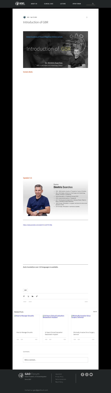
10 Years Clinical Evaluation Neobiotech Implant (53, 333)
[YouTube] (91, 374)
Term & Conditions (60, 379)
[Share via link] (37, 296)
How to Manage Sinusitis (24, 332)
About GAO (58, 374)
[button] (63, 3)
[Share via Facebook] (24, 296)
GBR (25, 290)
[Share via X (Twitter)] (28, 296)
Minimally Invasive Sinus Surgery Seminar (84, 333)
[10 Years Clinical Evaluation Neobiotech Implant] (55, 322)
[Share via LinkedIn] (32, 296)
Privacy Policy (59, 376)
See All (95, 311)
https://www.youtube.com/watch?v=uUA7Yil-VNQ (37, 225)
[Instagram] (87, 374)
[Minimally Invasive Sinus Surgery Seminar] (84, 322)
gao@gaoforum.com (40, 390)
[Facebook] (82, 374)
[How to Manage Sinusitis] (27, 322)
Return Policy (59, 382)
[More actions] (87, 17)
